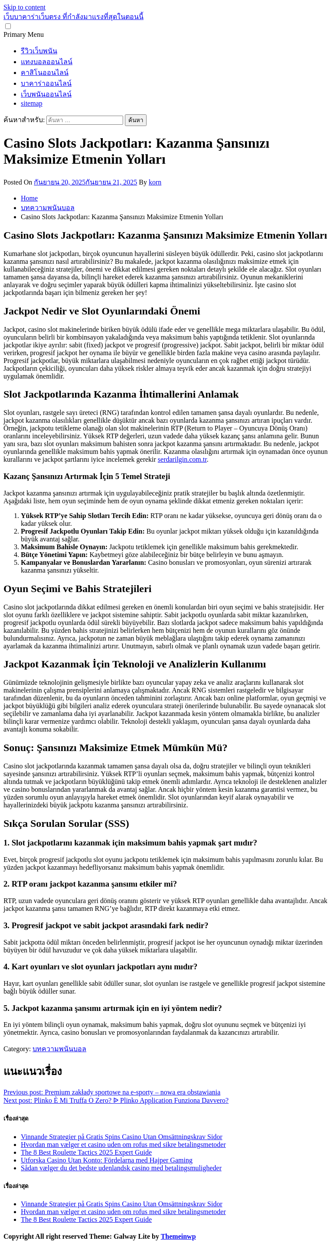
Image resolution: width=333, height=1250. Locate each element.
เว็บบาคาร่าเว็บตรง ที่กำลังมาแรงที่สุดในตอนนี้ (73, 16)
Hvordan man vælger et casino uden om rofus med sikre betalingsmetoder (123, 1144)
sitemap (31, 103)
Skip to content (24, 7)
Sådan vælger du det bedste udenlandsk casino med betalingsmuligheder (121, 1168)
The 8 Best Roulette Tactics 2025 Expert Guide (86, 1152)
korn (155, 182)
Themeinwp (178, 1236)
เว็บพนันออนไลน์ (46, 94)
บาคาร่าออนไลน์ (46, 83)
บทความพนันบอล (59, 1048)
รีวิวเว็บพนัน (39, 51)
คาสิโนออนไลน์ (45, 72)
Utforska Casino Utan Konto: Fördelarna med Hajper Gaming (107, 1160)
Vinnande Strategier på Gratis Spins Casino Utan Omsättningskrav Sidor (121, 1136)
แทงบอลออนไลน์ (46, 61)
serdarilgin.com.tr (182, 459)
